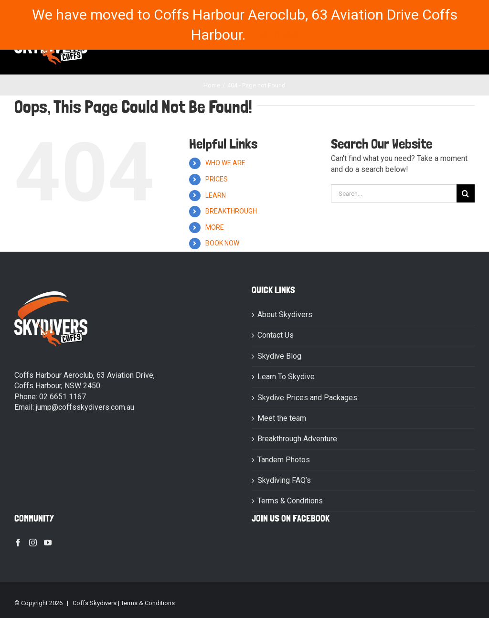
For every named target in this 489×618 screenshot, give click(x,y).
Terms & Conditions (290, 500)
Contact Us (275, 335)
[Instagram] (33, 542)
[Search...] (394, 193)
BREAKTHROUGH (231, 211)
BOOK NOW (222, 243)
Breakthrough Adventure (297, 438)
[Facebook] (18, 542)
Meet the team (281, 418)
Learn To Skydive (286, 376)
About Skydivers (284, 314)
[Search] (466, 193)
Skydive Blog (279, 356)
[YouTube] (48, 542)
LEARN (215, 195)
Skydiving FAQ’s (284, 480)
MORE (214, 227)
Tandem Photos (283, 459)
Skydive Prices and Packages (307, 397)
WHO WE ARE (225, 163)
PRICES (216, 179)
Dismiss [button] (273, 34)
